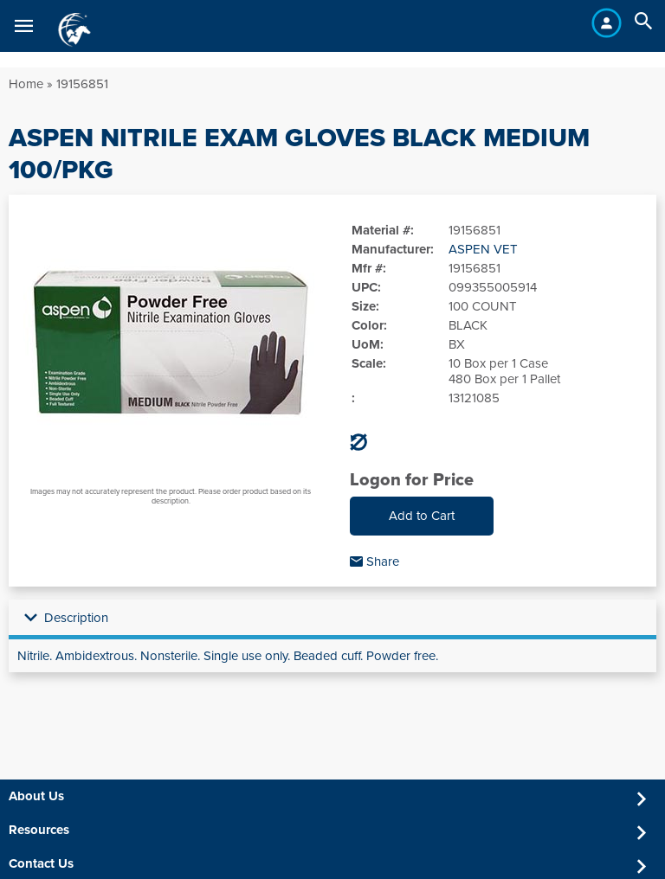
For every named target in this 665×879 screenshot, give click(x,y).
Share (374, 561)
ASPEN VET (483, 249)
